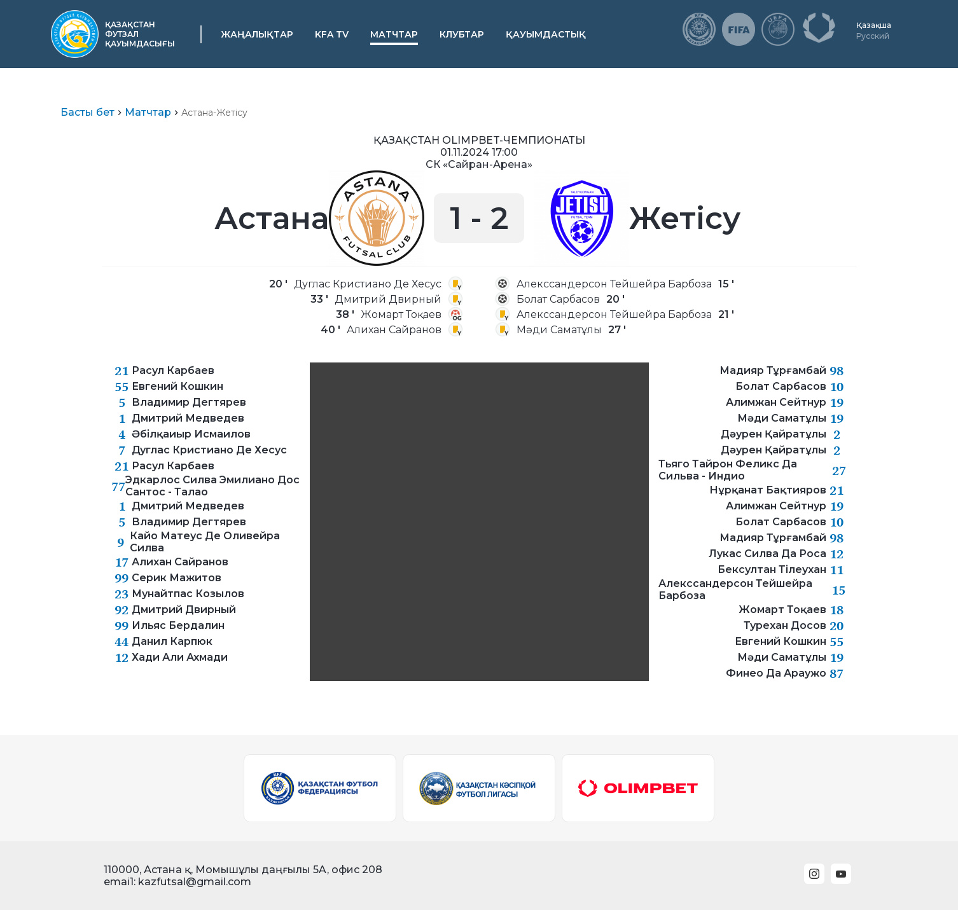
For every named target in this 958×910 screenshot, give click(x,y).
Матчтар (394, 34)
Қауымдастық (546, 34)
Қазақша (873, 25)
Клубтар (462, 34)
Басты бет (87, 112)
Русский (872, 36)
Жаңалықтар (257, 34)
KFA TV (332, 34)
